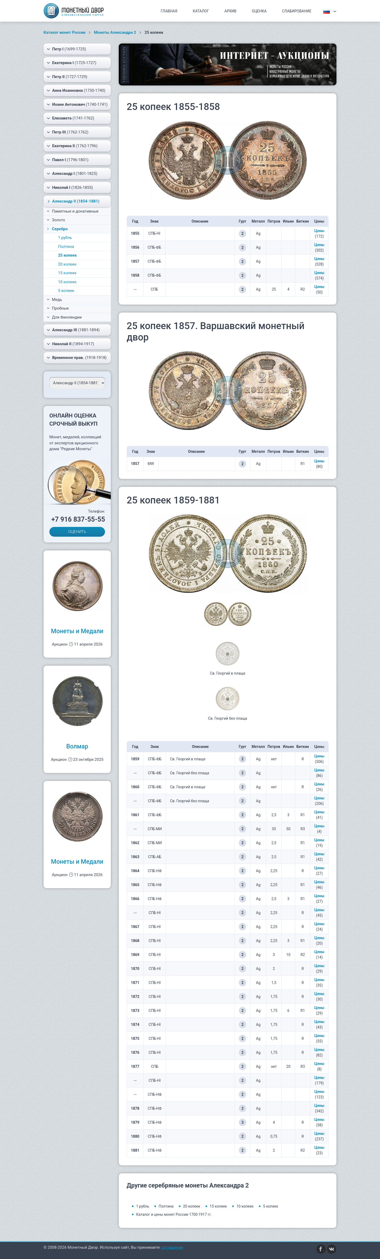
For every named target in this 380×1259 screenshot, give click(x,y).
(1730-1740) (76, 90)
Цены (319, 231)
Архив (230, 11)
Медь (54, 299)
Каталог (201, 11)
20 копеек (67, 264)
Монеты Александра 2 (115, 32)
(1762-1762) (67, 132)
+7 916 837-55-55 (78, 519)
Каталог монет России (65, 32)
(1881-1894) (73, 330)
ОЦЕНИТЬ (77, 531)
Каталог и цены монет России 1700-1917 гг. (174, 1214)
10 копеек (67, 282)
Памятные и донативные (73, 211)
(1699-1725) (66, 49)
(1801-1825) (72, 173)
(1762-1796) (72, 145)
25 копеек (67, 255)
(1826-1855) (70, 187)
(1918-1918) (77, 357)
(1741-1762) (70, 118)
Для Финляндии (64, 317)
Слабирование (296, 11)
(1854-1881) (72, 201)
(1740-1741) (77, 104)
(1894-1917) (70, 344)
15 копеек (67, 273)
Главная (169, 11)
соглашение (172, 1247)
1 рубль (65, 237)
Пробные (58, 308)
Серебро (57, 229)
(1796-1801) (67, 159)
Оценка (259, 11)
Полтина (66, 246)
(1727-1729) (67, 76)
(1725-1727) (71, 62)
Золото (56, 220)
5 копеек (66, 290)
